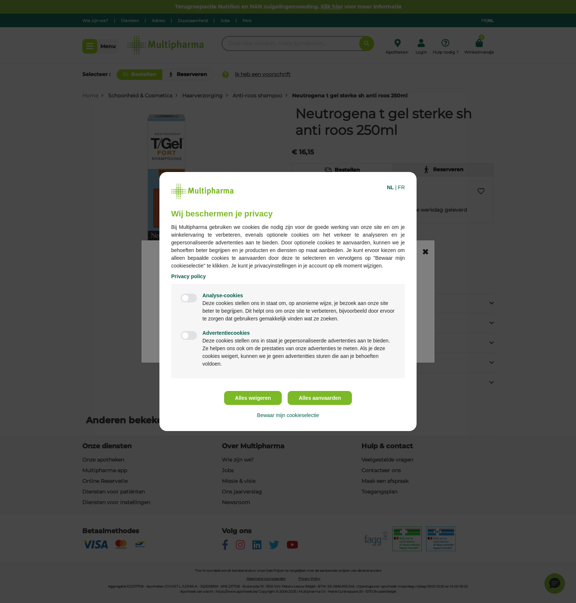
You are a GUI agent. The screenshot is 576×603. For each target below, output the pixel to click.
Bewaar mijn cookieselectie (288, 415)
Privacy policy (188, 276)
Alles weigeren (253, 398)
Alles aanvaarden (320, 398)
